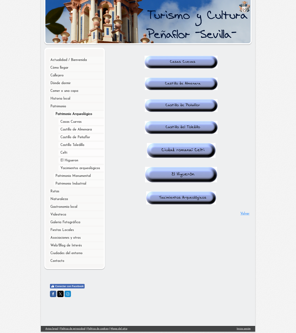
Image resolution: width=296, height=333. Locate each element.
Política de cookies (98, 329)
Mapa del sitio (119, 329)
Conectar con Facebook (67, 286)
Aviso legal (51, 329)
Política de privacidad (72, 329)
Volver (244, 213)
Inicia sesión (244, 329)
